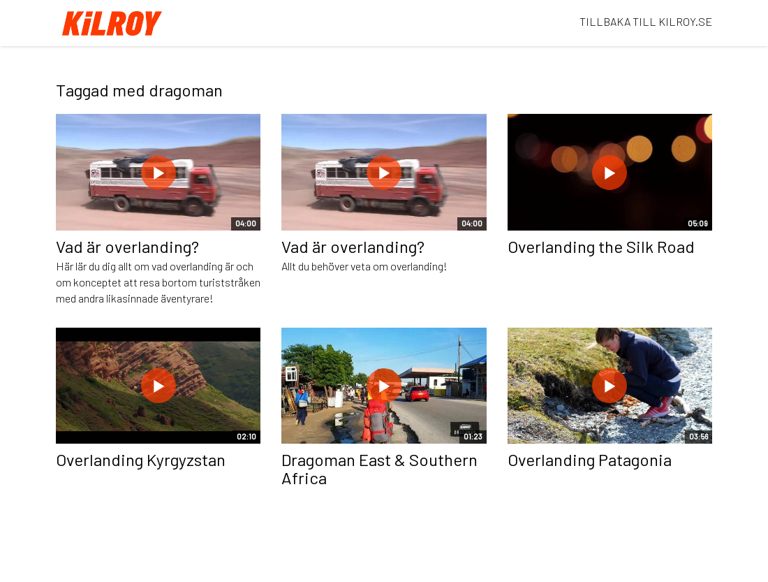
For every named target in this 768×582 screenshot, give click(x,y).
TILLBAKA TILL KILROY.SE (645, 21)
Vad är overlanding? (127, 246)
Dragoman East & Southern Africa (379, 468)
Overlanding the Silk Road (601, 246)
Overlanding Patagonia (590, 459)
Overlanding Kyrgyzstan (141, 459)
